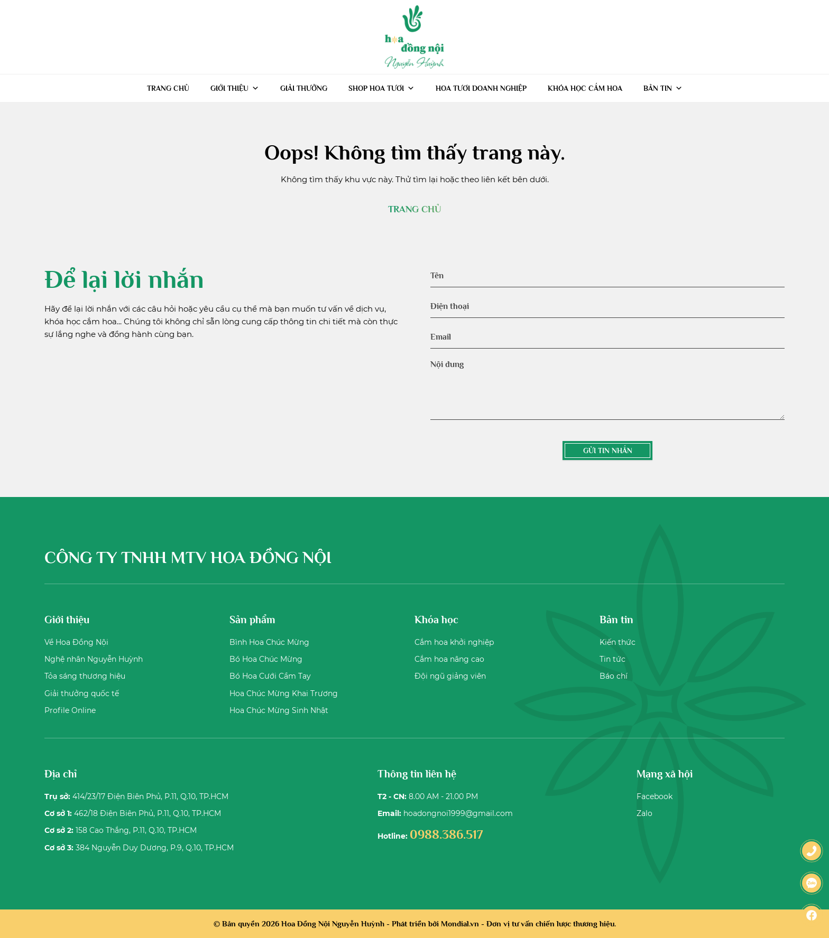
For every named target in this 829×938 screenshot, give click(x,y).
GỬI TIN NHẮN (607, 450)
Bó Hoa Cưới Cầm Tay (270, 676)
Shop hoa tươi (381, 88)
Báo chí (614, 676)
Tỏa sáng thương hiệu (84, 676)
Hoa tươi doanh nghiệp (481, 88)
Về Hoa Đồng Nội (76, 642)
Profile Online (70, 710)
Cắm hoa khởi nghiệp (454, 642)
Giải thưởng (303, 88)
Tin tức (612, 659)
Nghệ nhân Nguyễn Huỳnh (93, 659)
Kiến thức (617, 642)
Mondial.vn (460, 923)
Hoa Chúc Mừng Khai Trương (283, 693)
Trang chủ (168, 88)
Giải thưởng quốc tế (81, 693)
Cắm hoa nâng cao (449, 659)
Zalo (644, 813)
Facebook (655, 796)
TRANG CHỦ (414, 209)
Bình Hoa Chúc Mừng (269, 642)
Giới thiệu (234, 88)
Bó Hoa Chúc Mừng (265, 659)
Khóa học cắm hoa (585, 88)
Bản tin (663, 88)
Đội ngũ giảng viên (450, 676)
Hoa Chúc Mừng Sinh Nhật (278, 710)
